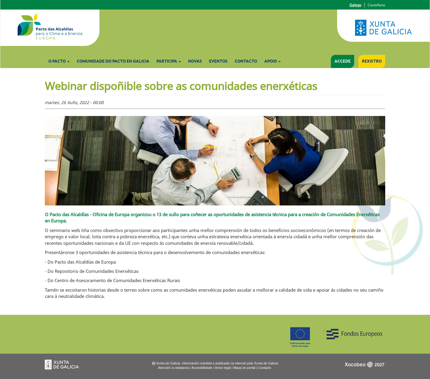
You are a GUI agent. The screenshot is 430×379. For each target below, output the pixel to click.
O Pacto (59, 61)
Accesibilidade (201, 367)
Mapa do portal (244, 367)
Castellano (376, 4)
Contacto (246, 61)
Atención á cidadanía (173, 367)
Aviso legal (223, 367)
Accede (342, 61)
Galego (355, 4)
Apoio (272, 61)
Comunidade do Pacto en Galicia (113, 61)
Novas (195, 61)
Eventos (218, 61)
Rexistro (372, 61)
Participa (168, 61)
